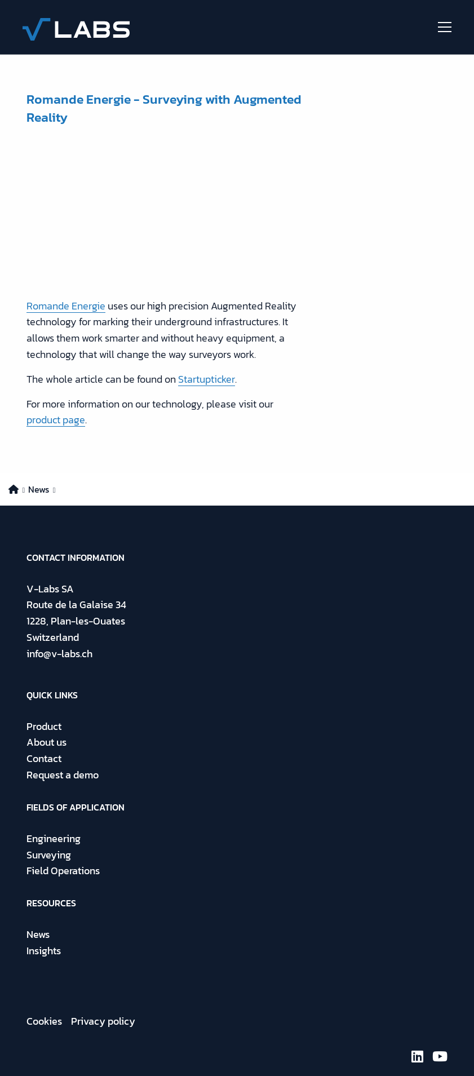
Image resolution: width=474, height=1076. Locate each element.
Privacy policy (103, 1021)
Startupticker (206, 379)
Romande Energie (65, 305)
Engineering (53, 838)
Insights (43, 950)
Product (43, 726)
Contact (43, 758)
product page (55, 419)
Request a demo (62, 774)
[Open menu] (440, 27)
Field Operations (63, 870)
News (38, 934)
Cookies (44, 1021)
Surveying (48, 854)
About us (46, 742)
